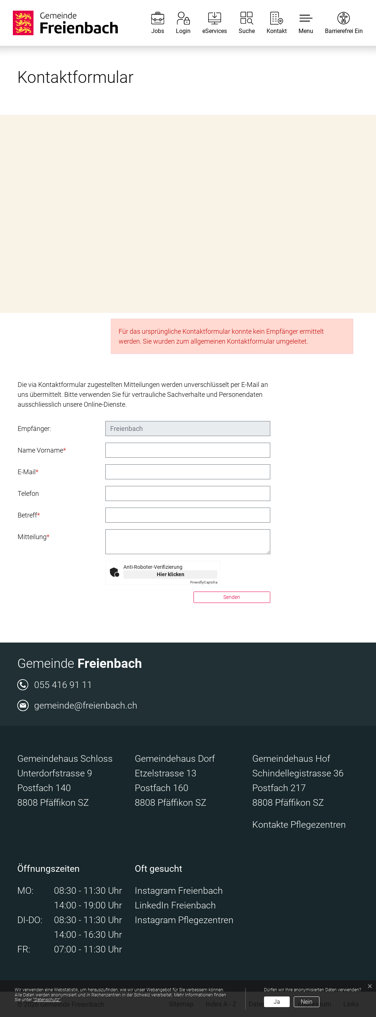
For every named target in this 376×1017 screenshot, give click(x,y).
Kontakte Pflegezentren (299, 824)
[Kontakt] (271, 22)
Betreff (29, 515)
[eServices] (209, 22)
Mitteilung (34, 537)
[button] (300, 22)
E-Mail (28, 472)
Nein (306, 1001)
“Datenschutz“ (47, 999)
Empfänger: (34, 428)
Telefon (28, 493)
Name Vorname (42, 450)
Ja (277, 1001)
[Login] (177, 22)
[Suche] (241, 22)
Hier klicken (170, 574)
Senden (231, 597)
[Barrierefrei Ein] (338, 22)
